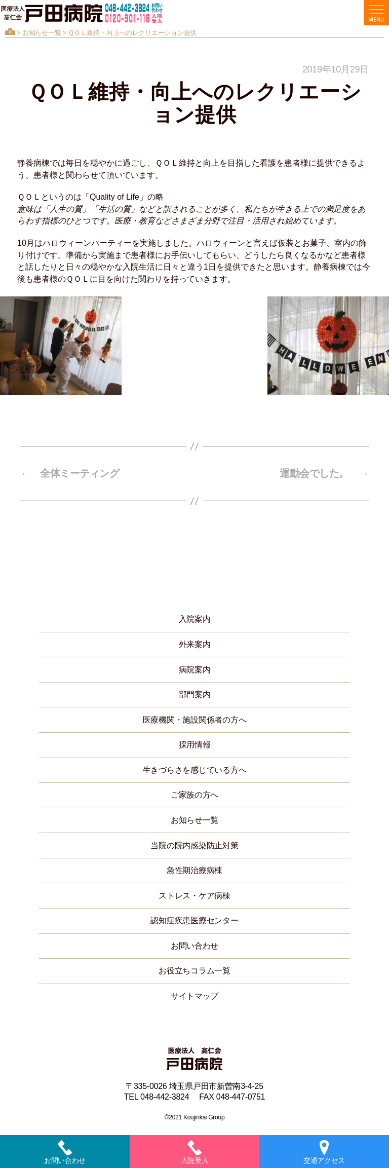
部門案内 (195, 694)
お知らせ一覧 (41, 32)
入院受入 (195, 1152)
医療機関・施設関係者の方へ (195, 719)
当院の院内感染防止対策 (194, 845)
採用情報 (195, 744)
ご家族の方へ (194, 794)
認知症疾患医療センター (194, 920)
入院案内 (195, 619)
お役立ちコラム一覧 (194, 970)
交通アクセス (324, 1152)
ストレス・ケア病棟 (194, 895)
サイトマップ (194, 996)
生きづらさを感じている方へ (195, 770)
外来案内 (195, 644)
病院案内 (195, 669)
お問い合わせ (194, 945)
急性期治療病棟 (194, 870)
